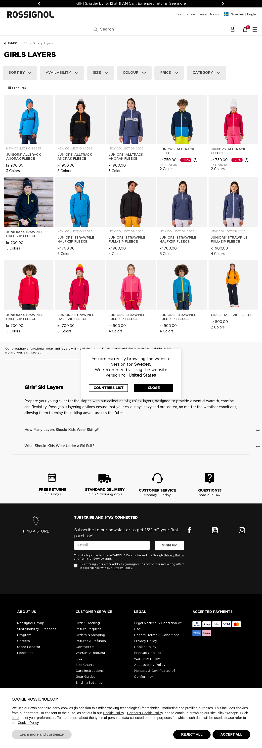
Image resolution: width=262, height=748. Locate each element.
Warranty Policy (147, 659)
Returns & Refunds (91, 641)
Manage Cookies (147, 653)
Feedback (25, 653)
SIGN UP (169, 545)
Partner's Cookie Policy (145, 713)
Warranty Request (90, 653)
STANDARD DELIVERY (105, 490)
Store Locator (28, 647)
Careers (23, 641)
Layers (48, 43)
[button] (233, 29)
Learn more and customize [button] (42, 734)
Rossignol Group (30, 623)
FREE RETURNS (52, 490)
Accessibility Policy (150, 665)
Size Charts (85, 665)
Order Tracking (88, 623)
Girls (36, 43)
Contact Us (85, 647)
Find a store (185, 14)
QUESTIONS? (209, 490)
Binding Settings (89, 682)
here (15, 718)
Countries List (108, 388)
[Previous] (39, 3)
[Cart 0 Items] (247, 29)
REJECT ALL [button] (192, 734)
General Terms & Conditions (156, 635)
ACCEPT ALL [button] (231, 734)
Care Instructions (90, 671)
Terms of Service (92, 558)
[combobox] (129, 29)
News (214, 14)
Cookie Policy (145, 647)
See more (177, 3)
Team (202, 14)
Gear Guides (85, 676)
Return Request (88, 629)
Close (154, 388)
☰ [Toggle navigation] (255, 29)
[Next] (223, 3)
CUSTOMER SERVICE (157, 490)
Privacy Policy (174, 555)
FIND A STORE (36, 531)
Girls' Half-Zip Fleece (232, 315)
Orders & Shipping (90, 635)
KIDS (24, 43)
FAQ (79, 659)
